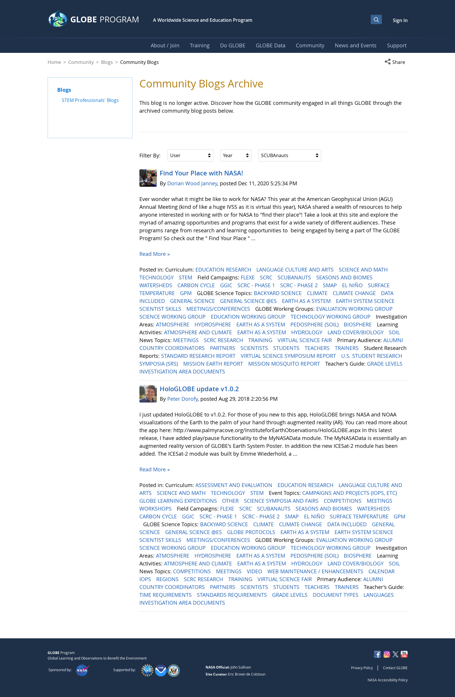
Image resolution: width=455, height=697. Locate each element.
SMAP (330, 285)
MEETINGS (186, 340)
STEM (186, 277)
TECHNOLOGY (157, 277)
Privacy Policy (362, 667)
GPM (186, 293)
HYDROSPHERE (214, 324)
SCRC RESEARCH (224, 340)
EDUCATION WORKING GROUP (249, 316)
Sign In (400, 20)
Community (81, 62)
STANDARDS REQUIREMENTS (232, 594)
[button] (396, 62)
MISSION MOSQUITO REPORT (284, 363)
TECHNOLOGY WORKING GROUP (331, 316)
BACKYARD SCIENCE (278, 293)
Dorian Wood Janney (192, 183)
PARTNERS (223, 347)
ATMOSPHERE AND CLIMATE (198, 332)
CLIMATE (318, 293)
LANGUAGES (379, 594)
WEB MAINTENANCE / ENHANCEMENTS (316, 571)
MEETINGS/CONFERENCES (218, 308)
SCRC (267, 277)
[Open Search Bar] (376, 19)
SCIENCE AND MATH (364, 269)
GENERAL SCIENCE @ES (249, 300)
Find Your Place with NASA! (201, 173)
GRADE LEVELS (385, 363)
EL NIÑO (353, 285)
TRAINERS (347, 347)
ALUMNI (393, 340)
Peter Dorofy (182, 398)
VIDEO (255, 571)
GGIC (227, 285)
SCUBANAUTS (295, 277)
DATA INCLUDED (347, 524)
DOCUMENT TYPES (336, 594)
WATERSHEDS (156, 285)
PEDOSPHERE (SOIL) (315, 324)
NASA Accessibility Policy (388, 680)
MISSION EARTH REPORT (213, 363)
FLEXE (248, 277)
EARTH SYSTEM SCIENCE (366, 300)
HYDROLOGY (307, 332)
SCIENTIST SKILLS (161, 308)
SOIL (395, 332)
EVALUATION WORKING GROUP (355, 308)
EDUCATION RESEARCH (224, 269)
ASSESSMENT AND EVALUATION (234, 485)
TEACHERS (318, 347)
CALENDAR (382, 571)
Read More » (154, 253)
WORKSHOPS (156, 508)
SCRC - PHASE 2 (299, 285)
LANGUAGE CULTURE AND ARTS (295, 269)
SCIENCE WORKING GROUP (173, 316)
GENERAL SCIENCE (193, 300)
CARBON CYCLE (196, 285)
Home (54, 62)
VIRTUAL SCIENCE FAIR (305, 340)
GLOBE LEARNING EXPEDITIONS (178, 500)
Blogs (107, 62)
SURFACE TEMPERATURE (360, 516)
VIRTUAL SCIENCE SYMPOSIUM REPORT (289, 355)
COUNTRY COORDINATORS (172, 347)
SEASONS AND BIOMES (345, 277)
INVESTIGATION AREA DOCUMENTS (182, 371)
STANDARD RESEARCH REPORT (199, 355)
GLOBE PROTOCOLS (252, 532)
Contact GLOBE (395, 667)
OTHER (231, 500)
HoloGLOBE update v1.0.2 (199, 389)
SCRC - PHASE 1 (257, 285)
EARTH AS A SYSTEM (307, 300)
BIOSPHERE (358, 324)
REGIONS (168, 579)
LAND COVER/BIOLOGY (356, 332)
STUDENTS (287, 347)
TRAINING (261, 340)
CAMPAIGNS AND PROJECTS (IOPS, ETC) (350, 492)
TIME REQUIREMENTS (166, 594)
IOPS (145, 579)
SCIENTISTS (254, 347)
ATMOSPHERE (173, 324)
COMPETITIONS (343, 500)
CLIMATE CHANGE (355, 293)
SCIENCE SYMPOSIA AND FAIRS (282, 500)
